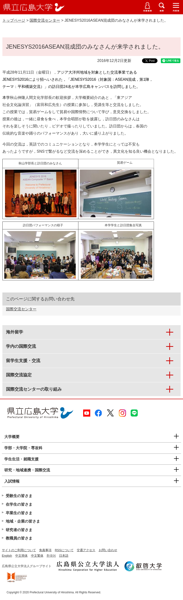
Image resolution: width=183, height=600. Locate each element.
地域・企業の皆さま (23, 521)
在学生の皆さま (19, 504)
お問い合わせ (108, 550)
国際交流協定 (19, 375)
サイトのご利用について (19, 550)
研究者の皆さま (19, 530)
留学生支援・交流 (23, 360)
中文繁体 (37, 555)
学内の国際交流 (21, 346)
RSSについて (64, 550)
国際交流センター (45, 20)
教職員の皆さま (19, 538)
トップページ (13, 20)
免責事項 (45, 550)
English (7, 555)
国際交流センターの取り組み (34, 389)
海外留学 (14, 332)
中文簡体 (21, 555)
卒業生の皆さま (19, 513)
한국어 (51, 555)
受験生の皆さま (19, 496)
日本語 (63, 555)
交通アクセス (86, 550)
